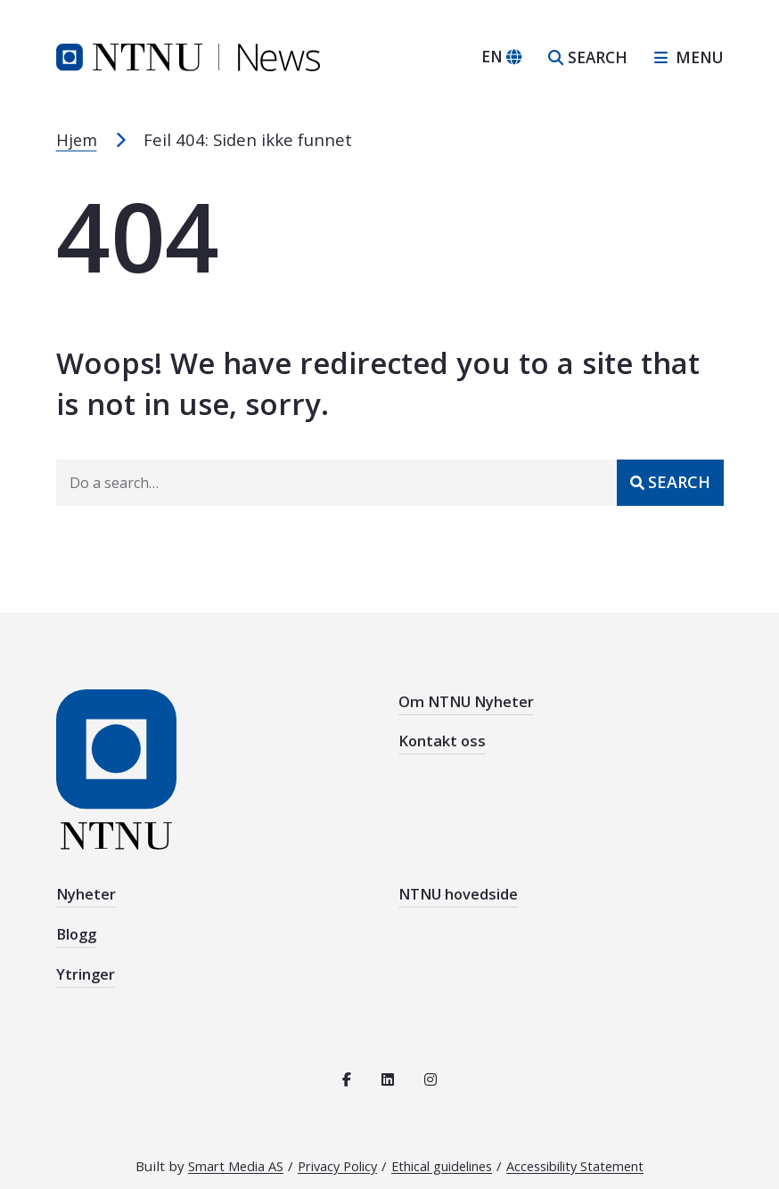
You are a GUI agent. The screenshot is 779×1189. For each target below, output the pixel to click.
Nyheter (86, 892)
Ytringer (86, 963)
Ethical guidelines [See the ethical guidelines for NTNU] (442, 1152)
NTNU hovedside (460, 892)
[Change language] (501, 57)
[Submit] (670, 482)
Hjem (77, 139)
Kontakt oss (443, 734)
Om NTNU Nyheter (468, 698)
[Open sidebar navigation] (682, 57)
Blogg (78, 927)
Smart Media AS (219, 1152)
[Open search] (588, 57)
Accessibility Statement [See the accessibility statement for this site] (589, 1152)
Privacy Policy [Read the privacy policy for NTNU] (328, 1152)
